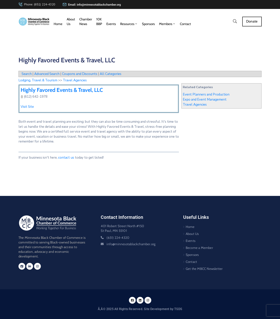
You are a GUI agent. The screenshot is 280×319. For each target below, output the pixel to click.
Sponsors (148, 24)
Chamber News (85, 21)
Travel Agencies (195, 104)
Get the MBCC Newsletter (204, 269)
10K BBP (99, 21)
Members (167, 24)
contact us (66, 157)
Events (111, 24)
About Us (71, 21)
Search (27, 74)
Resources (129, 24)
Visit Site (27, 106)
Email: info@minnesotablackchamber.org (94, 4)
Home (58, 24)
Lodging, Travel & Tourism (37, 80)
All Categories (110, 74)
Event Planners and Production (206, 94)
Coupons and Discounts (79, 74)
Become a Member (199, 248)
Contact (185, 24)
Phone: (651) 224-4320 (39, 4)
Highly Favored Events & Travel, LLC (62, 90)
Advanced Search (47, 74)
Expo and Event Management (205, 99)
